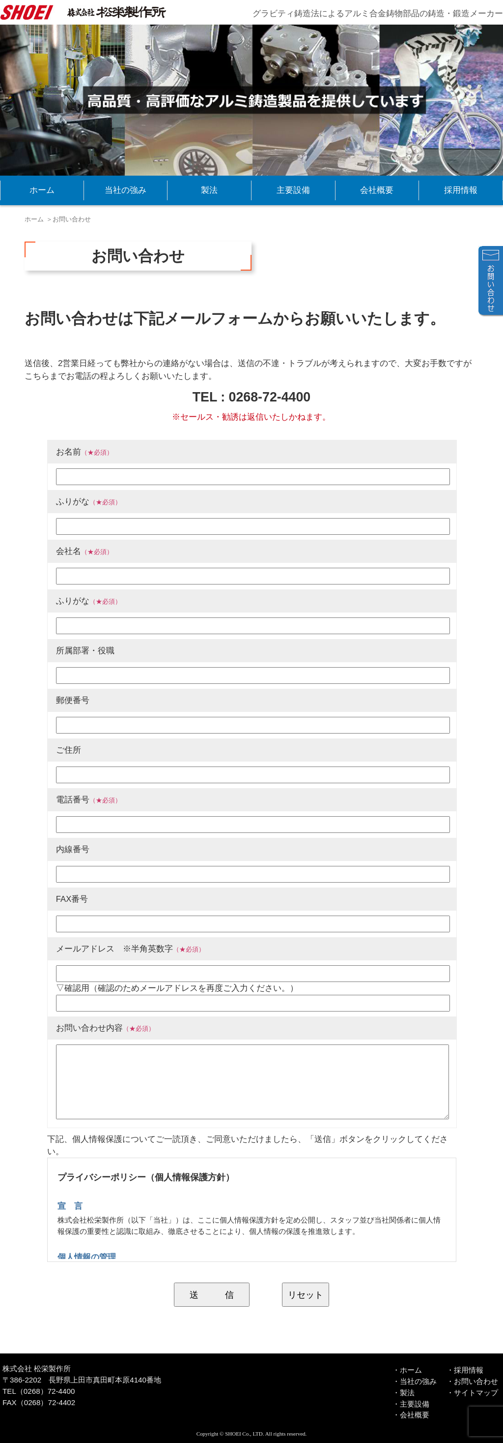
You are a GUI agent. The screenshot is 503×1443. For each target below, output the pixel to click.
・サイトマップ (472, 1392)
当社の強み (125, 190)
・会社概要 (410, 1415)
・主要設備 (410, 1404)
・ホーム (407, 1370)
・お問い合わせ (472, 1381)
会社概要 (376, 190)
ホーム (42, 190)
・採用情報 (465, 1370)
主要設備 (293, 190)
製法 (209, 190)
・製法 (403, 1392)
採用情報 (460, 190)
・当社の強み (414, 1381)
